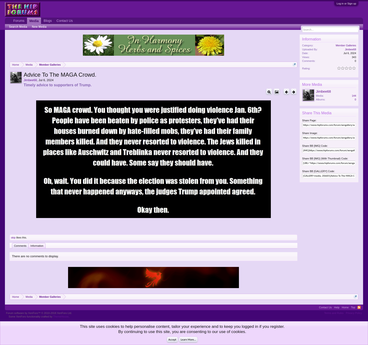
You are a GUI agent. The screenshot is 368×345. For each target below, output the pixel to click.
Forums (18, 21)
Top (353, 307)
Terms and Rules (334, 313)
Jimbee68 (30, 80)
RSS (359, 307)
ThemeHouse (61, 316)
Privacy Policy (354, 313)
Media (34, 21)
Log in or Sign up (346, 3)
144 (354, 95)
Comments (20, 245)
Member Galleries (346, 45)
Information (37, 245)
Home (345, 307)
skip (13, 237)
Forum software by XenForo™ (39, 313)
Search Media (18, 26)
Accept (172, 339)
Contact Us (65, 21)
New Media (39, 26)
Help (337, 307)
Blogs (48, 21)
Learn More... (188, 339)
